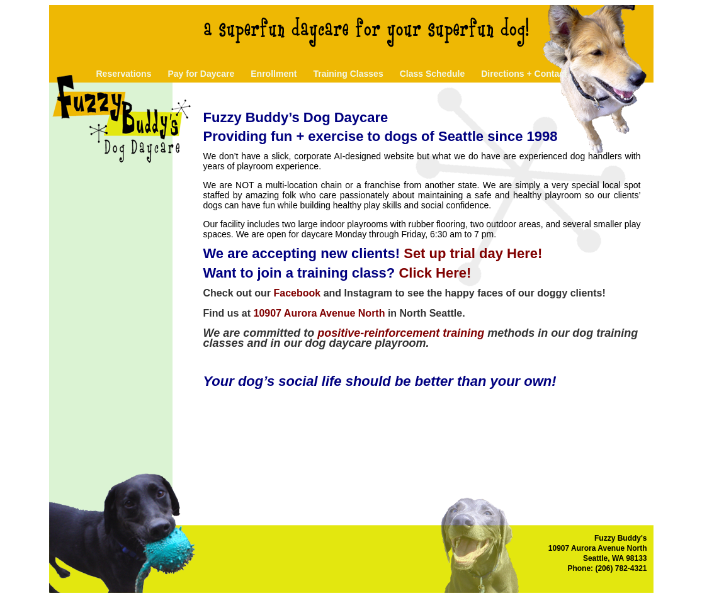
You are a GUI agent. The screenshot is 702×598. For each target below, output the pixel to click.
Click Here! (435, 273)
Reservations (124, 74)
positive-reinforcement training (400, 333)
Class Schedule (432, 74)
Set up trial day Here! (473, 253)
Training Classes (348, 74)
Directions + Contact (524, 74)
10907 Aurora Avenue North (319, 313)
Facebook (297, 293)
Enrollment (274, 74)
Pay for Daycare (200, 74)
